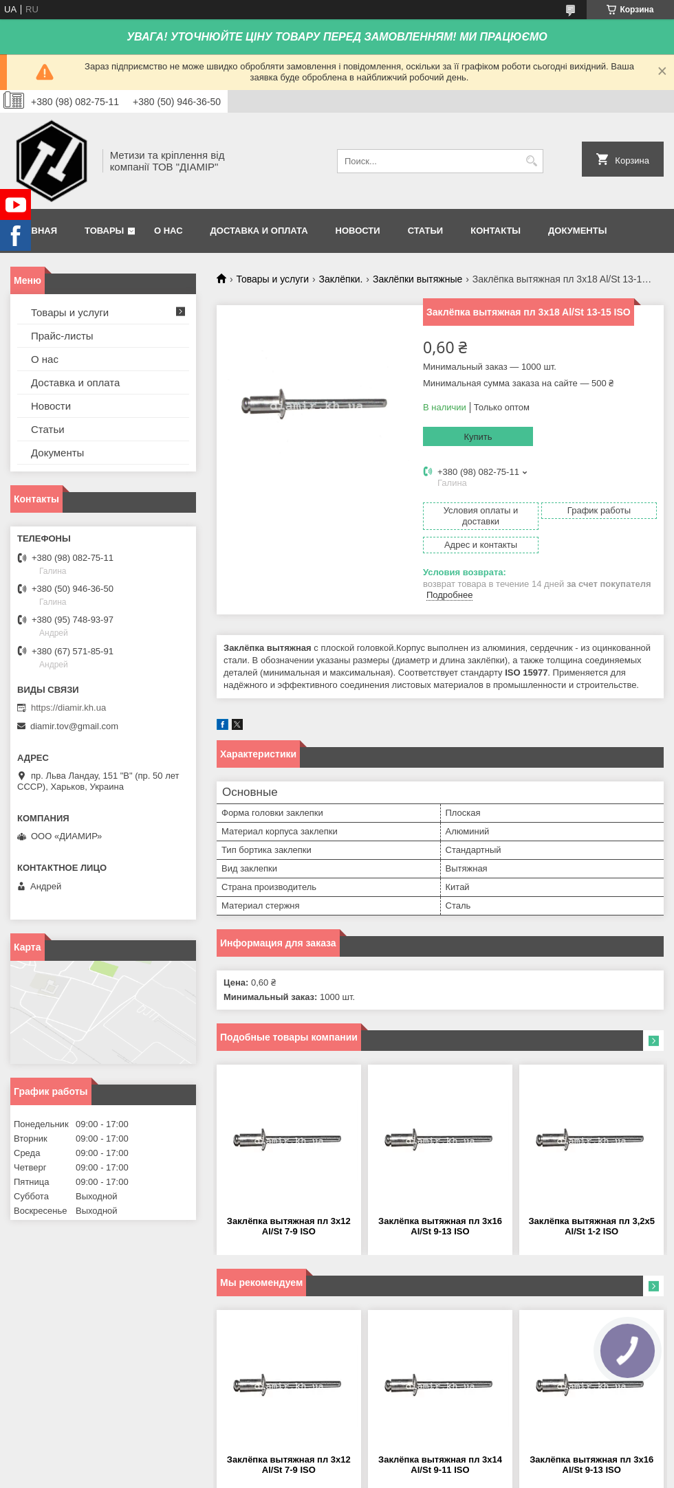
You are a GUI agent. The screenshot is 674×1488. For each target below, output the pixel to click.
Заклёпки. (341, 279)
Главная (35, 230)
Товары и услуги (272, 279)
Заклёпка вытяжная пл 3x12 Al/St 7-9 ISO (289, 1226)
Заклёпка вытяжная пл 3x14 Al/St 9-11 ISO (440, 1464)
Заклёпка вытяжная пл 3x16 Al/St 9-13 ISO (440, 1226)
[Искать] (531, 161)
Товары (104, 230)
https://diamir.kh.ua (68, 707)
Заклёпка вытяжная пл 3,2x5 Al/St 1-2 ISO (591, 1226)
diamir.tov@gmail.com (74, 726)
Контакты (495, 230)
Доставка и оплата (259, 230)
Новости (358, 230)
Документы (577, 230)
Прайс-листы (62, 336)
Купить (478, 437)
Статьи (426, 230)
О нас (168, 230)
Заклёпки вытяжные (417, 279)
